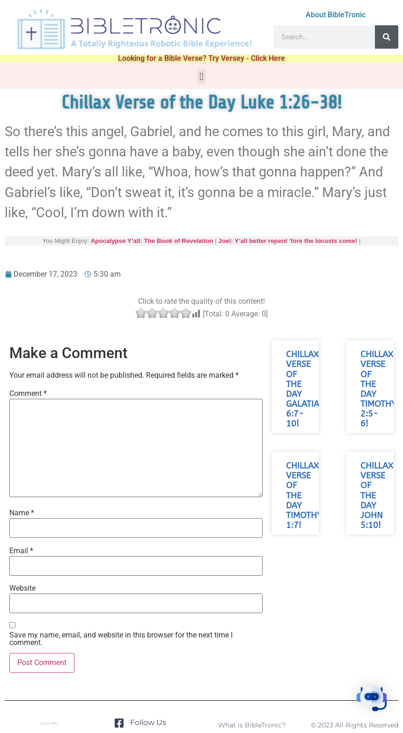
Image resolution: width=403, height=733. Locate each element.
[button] (201, 76)
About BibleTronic (336, 14)
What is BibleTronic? (252, 725)
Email (21, 551)
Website (22, 588)
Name (21, 513)
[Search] (386, 37)
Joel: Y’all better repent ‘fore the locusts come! (288, 240)
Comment (28, 393)
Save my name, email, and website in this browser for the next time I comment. (121, 638)
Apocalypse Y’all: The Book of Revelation (152, 240)
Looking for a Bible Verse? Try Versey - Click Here (201, 58)
